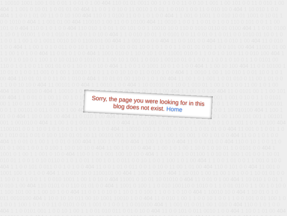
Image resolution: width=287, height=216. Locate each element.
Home (174, 109)
